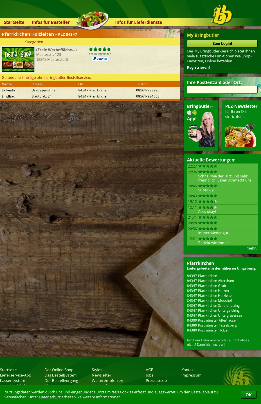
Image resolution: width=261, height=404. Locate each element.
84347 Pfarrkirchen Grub (206, 285)
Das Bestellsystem (61, 375)
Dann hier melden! (211, 344)
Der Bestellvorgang (61, 380)
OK (248, 394)
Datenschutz (50, 397)
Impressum (191, 375)
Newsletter (101, 375)
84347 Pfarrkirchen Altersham (210, 280)
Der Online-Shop (59, 369)
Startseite (14, 22)
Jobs (149, 375)
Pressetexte (156, 380)
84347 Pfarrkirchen (202, 275)
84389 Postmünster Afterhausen (212, 320)
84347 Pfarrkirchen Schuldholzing (213, 305)
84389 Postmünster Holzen (208, 330)
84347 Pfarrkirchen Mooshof (209, 300)
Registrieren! (198, 67)
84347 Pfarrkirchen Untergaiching (213, 310)
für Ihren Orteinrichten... (241, 125)
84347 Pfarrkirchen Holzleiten (210, 295)
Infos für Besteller (51, 22)
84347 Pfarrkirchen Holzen (208, 290)
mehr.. (252, 248)
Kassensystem (12, 380)
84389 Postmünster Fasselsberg (212, 325)
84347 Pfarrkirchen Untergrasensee (214, 315)
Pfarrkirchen (200, 263)
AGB (149, 369)
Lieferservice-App (15, 375)
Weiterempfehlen (107, 380)
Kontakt (188, 369)
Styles (97, 369)
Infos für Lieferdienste (138, 22)
